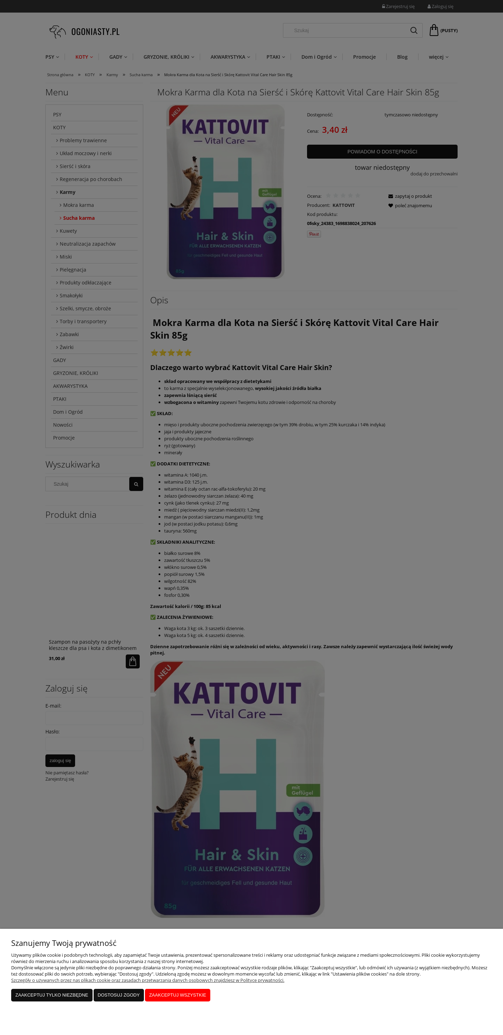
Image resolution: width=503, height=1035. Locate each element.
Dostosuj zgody (119, 995)
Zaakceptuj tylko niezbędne (51, 995)
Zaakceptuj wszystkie (177, 995)
